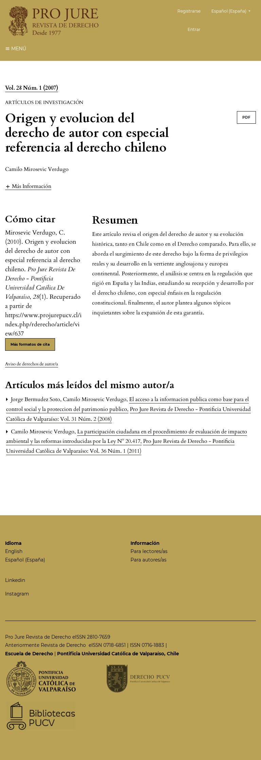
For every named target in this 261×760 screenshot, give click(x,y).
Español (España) (233, 10)
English (13, 551)
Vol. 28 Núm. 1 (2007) (31, 88)
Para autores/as (148, 560)
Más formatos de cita (30, 344)
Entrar (194, 29)
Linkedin (15, 580)
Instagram (17, 594)
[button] (28, 186)
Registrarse (189, 11)
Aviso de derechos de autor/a (31, 364)
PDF (246, 117)
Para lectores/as (149, 551)
